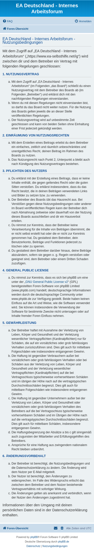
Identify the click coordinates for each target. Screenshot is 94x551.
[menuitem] (8, 21)
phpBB (34, 537)
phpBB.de (63, 541)
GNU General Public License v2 (46, 282)
